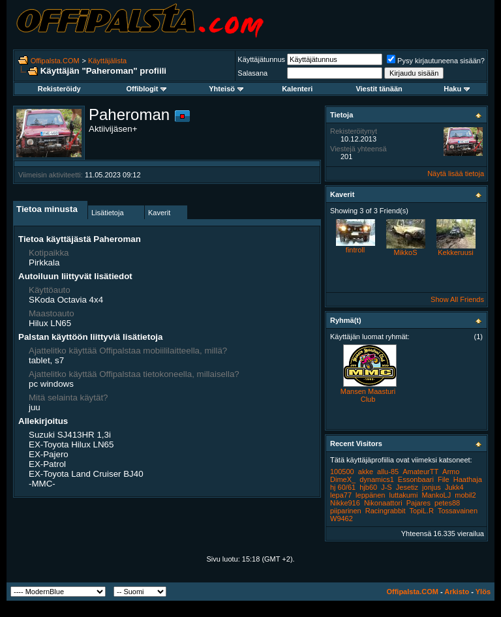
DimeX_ (343, 479)
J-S (386, 487)
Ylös (483, 591)
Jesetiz (407, 487)
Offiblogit (147, 89)
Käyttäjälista (107, 61)
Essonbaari (416, 479)
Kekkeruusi (455, 252)
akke (365, 471)
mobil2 (465, 495)
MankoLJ (436, 495)
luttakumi (403, 495)
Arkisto (456, 591)
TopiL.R (422, 511)
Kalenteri (297, 89)
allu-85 (388, 471)
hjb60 (368, 487)
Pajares (418, 503)
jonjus (431, 487)
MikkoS (405, 252)
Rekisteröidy (59, 89)
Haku (457, 89)
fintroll (355, 250)
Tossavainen (458, 511)
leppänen (370, 495)
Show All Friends (457, 299)
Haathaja (467, 479)
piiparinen (345, 511)
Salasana (252, 73)
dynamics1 (376, 479)
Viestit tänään (379, 89)
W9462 (341, 518)
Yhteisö (226, 89)
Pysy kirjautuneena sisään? (436, 61)
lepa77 (341, 495)
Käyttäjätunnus (261, 59)
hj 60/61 (343, 487)
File (443, 479)
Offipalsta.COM (55, 61)
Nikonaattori (383, 503)
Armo (450, 471)
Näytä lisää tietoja (455, 173)
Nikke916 (345, 503)
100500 (342, 471)
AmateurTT (420, 471)
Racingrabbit (385, 511)
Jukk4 (454, 487)
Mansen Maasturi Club (368, 395)
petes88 (447, 503)
